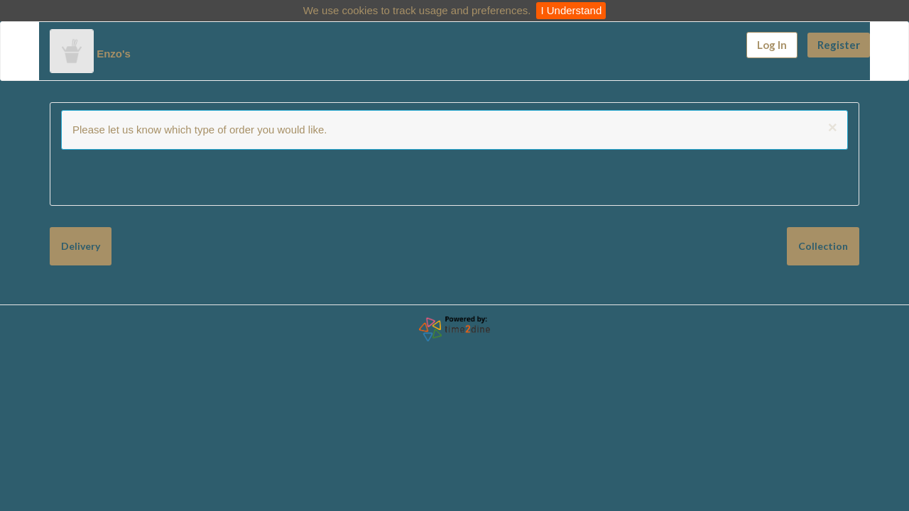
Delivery (80, 239)
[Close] (832, 128)
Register (838, 44)
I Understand (571, 10)
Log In (772, 44)
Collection (158, 239)
